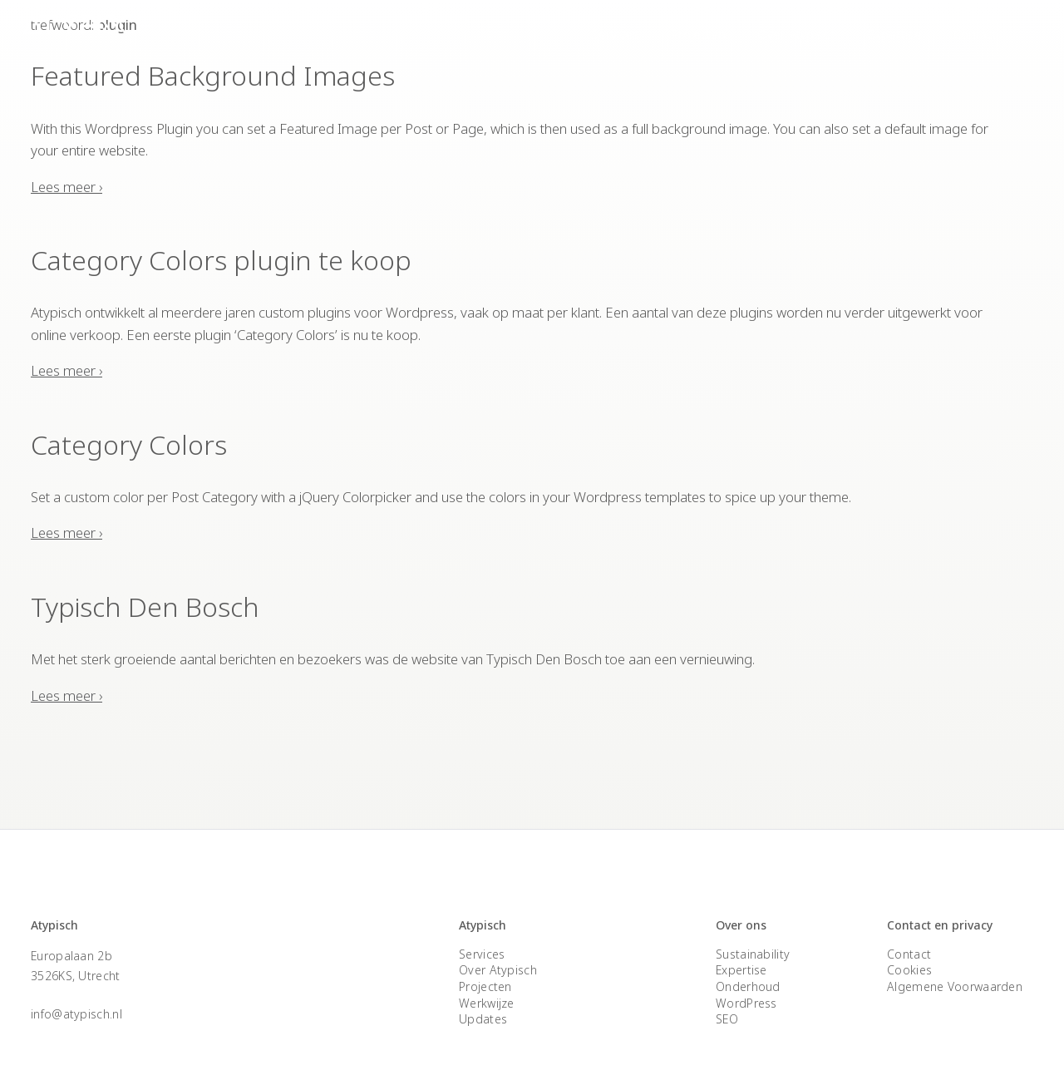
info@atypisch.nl (76, 995)
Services (615, 34)
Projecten (698, 34)
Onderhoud (748, 967)
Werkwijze (487, 984)
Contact (975, 34)
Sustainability (753, 935)
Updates (483, 1000)
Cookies (909, 951)
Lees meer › (66, 181)
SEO (727, 1000)
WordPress (746, 984)
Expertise (895, 34)
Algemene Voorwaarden (954, 967)
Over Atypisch (796, 34)
